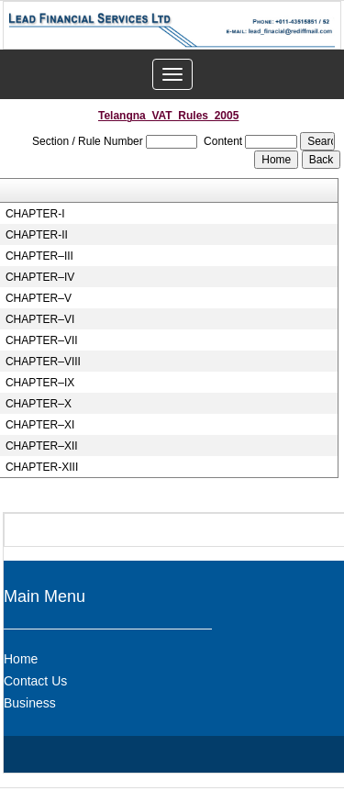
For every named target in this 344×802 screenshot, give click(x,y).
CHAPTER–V (39, 298)
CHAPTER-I (35, 213)
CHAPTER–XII (42, 446)
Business (30, 703)
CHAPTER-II (37, 234)
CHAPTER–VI (40, 319)
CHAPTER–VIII (43, 361)
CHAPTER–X (39, 403)
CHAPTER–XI (40, 424)
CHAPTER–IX (40, 382)
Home (21, 659)
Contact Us (35, 681)
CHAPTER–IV (40, 277)
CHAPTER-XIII (42, 467)
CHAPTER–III (39, 256)
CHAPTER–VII (42, 340)
